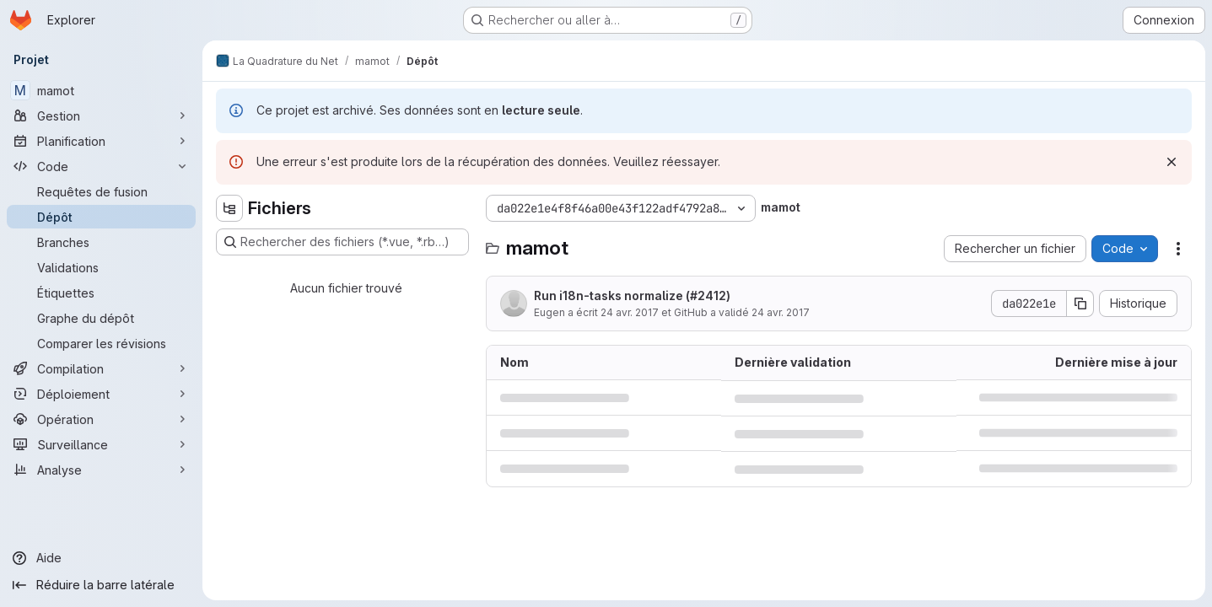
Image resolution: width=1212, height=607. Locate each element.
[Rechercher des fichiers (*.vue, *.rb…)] (342, 241)
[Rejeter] (1171, 162)
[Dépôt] (101, 216)
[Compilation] (101, 368)
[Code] (101, 166)
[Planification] (101, 141)
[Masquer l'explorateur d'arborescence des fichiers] (229, 208)
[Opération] (101, 419)
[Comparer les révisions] (101, 343)
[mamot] (101, 90)
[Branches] (101, 242)
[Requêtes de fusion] (101, 191)
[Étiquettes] (101, 292)
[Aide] (101, 558)
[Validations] (101, 267)
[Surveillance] (101, 444)
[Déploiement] (101, 394)
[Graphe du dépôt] (101, 318)
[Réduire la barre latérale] (101, 585)
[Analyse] (101, 469)
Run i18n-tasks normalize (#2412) (632, 295)
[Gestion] (101, 115)
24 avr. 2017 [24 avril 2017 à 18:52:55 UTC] (630, 312)
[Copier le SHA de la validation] (1080, 303)
